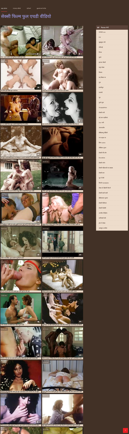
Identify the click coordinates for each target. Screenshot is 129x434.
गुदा (100, 83)
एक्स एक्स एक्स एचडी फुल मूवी (37, 405)
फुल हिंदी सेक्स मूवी (32, 419)
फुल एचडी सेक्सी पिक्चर (16, 406)
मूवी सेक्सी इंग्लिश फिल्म (64, 424)
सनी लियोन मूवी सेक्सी (18, 419)
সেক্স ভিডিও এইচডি (118, 417)
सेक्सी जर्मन (102, 163)
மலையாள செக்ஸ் (116, 420)
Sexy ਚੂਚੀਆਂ (49, 417)
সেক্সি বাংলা (5, 419)
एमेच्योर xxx (102, 32)
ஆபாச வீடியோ (105, 415)
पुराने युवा (101, 103)
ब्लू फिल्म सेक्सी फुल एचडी (93, 407)
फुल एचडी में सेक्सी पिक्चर (102, 405)
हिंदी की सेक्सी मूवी (79, 427)
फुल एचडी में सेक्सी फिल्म (115, 405)
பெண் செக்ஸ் (103, 420)
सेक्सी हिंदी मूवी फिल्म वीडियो (45, 424)
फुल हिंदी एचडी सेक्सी (107, 406)
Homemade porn (91, 417)
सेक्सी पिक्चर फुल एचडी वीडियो (32, 411)
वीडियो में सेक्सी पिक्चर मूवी (113, 426)
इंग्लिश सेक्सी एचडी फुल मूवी (22, 405)
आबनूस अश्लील (103, 228)
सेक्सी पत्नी (102, 113)
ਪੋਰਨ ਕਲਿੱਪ (81, 426)
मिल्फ (100, 52)
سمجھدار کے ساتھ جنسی (30, 429)
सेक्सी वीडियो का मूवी (48, 431)
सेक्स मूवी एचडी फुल (60, 410)
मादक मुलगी (61, 419)
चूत (99, 98)
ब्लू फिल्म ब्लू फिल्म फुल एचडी (78, 407)
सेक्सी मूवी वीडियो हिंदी (48, 429)
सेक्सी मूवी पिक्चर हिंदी (95, 427)
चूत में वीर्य (101, 178)
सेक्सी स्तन (101, 173)
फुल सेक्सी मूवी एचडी (96, 406)
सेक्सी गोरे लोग (102, 153)
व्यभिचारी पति (102, 218)
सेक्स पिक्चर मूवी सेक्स (24, 431)
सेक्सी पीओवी (102, 208)
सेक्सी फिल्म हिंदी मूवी (90, 415)
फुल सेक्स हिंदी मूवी (63, 422)
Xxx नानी (101, 123)
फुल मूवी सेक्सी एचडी (73, 406)
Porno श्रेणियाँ (17, 8)
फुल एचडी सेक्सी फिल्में (40, 406)
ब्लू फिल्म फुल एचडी (66, 407)
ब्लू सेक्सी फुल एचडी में (25, 409)
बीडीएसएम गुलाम (103, 198)
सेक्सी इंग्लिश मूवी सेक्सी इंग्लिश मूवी (50, 426)
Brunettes (102, 158)
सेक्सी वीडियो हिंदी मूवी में (20, 427)
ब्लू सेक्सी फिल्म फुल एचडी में (11, 409)
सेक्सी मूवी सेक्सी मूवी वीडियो (101, 424)
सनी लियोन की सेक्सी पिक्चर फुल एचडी (78, 409)
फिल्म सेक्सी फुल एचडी (63, 405)
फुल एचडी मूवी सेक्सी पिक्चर (76, 405)
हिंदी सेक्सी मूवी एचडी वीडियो (81, 429)
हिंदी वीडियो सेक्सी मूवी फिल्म (65, 431)
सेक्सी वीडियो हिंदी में (113, 419)
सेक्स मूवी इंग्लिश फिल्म (74, 419)
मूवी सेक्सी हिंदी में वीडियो (13, 426)
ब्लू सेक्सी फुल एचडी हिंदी (36, 409)
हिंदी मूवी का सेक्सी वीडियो (82, 424)
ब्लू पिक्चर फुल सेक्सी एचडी (26, 407)
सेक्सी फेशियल (103, 203)
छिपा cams (102, 143)
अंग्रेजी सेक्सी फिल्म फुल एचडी (7, 405)
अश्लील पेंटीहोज (103, 213)
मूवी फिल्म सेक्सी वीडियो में (112, 422)
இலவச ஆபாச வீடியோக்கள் (94, 419)
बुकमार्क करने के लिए (41, 8)
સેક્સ (47, 415)
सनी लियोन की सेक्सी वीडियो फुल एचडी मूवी (10, 410)
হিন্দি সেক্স (36, 431)
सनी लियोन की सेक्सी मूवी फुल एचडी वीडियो (115, 409)
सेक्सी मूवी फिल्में (66, 427)
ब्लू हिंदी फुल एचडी (48, 409)
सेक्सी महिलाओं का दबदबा (106, 168)
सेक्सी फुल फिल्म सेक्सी (78, 422)
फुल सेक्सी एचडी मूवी (85, 406)
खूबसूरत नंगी (102, 42)
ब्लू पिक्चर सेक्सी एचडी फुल (40, 407)
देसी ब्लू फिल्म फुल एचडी (51, 405)
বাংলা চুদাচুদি (6, 415)
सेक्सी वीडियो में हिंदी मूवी (94, 426)
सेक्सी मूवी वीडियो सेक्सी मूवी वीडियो (58, 420)
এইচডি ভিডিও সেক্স (48, 422)
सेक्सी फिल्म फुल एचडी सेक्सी (15, 420)
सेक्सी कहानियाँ (76, 420)
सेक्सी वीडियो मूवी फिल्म (94, 422)
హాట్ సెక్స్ (42, 420)
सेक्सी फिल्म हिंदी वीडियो (48, 419)
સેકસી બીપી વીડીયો (8, 422)
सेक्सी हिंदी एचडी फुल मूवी (38, 427)
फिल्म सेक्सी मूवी (54, 427)
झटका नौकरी (102, 62)
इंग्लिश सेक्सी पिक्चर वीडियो (21, 415)
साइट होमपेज (4, 8)
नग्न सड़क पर (102, 138)
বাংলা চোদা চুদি (104, 417)
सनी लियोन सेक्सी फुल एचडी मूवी (47, 410)
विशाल (100, 72)
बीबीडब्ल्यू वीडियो (103, 133)
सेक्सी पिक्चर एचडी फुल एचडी (100, 410)
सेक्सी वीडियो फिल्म (37, 415)
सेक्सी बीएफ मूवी (32, 420)
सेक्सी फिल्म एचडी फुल (46, 411)
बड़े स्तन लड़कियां (103, 118)
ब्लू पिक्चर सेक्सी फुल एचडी (54, 407)
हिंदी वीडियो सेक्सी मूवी (89, 420)
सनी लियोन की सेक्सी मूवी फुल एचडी (96, 409)
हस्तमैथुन (101, 88)
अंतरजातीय (102, 128)
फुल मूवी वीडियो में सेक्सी (118, 429)
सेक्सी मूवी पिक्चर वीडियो (100, 429)
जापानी (100, 93)
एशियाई (101, 47)
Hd (100, 37)
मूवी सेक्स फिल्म (108, 427)
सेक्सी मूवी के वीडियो (64, 429)
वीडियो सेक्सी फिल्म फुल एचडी (60, 409)
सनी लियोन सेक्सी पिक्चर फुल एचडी (30, 410)
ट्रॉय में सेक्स (102, 223)
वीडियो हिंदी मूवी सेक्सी (29, 426)
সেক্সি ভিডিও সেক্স (22, 422)
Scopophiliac (103, 108)
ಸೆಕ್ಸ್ (80, 415)
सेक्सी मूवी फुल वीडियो (8, 431)
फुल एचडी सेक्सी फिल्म (28, 406)
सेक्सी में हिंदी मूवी (69, 426)
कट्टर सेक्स (101, 67)
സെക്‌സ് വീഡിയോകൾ (24, 424)
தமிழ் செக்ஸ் (11, 417)
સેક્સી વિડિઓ (22, 417)
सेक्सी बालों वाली (103, 193)
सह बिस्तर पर (102, 78)
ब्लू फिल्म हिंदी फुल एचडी (106, 407)
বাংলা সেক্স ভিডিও (61, 417)
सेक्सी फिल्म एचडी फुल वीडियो (59, 411)
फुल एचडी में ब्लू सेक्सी (90, 405)
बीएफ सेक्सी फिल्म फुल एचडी (11, 407)
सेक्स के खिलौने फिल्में (105, 188)
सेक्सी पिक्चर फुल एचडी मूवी (17, 411)
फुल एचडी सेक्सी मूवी (51, 406)
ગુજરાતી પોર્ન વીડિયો (35, 417)
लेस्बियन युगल (102, 148)
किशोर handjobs (104, 183)
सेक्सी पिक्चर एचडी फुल (86, 410)
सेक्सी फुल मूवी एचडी (62, 415)
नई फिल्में (29, 8)
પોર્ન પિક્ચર (74, 415)
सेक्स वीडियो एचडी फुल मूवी (73, 410)
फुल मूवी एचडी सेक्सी (62, 406)
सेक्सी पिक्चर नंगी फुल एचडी (114, 410)
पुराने (100, 57)
